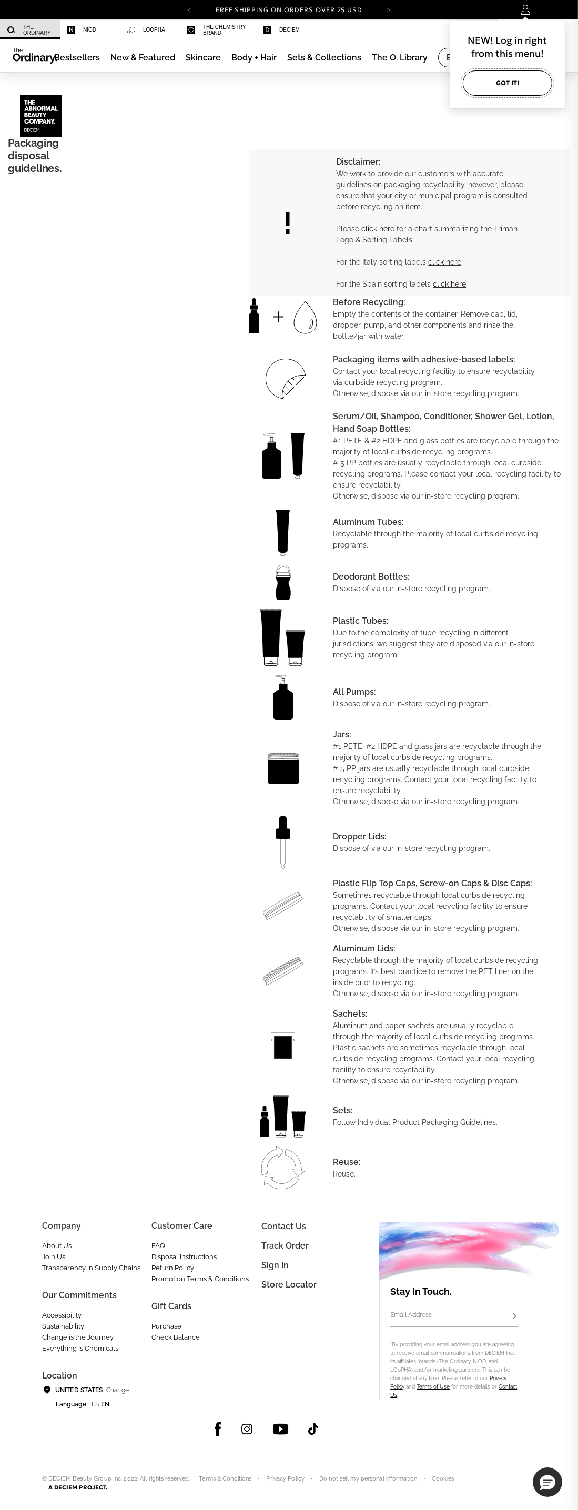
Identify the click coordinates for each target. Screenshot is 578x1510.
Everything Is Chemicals (80, 1348)
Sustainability (63, 1326)
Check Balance (175, 1337)
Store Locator (289, 1285)
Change (117, 1390)
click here (377, 229)
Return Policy (172, 1268)
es (95, 1404)
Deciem (281, 30)
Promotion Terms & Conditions (200, 1279)
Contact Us (283, 1226)
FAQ (158, 1246)
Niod (81, 30)
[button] (142, 57)
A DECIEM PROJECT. (78, 1487)
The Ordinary (29, 30)
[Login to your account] (527, 9)
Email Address (411, 1315)
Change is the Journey (78, 1337)
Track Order (285, 1246)
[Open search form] (470, 9)
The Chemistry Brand (216, 30)
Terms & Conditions (225, 1478)
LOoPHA (146, 30)
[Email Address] (454, 1316)
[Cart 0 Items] (557, 9)
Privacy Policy (285, 1478)
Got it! (507, 83)
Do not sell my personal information (368, 1478)
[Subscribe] (514, 1316)
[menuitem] (30, 29)
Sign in (275, 1265)
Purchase (166, 1326)
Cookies (443, 1478)
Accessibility (62, 1315)
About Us (57, 1246)
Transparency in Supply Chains (91, 1268)
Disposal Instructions (184, 1257)
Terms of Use (433, 1387)
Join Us (53, 1257)
